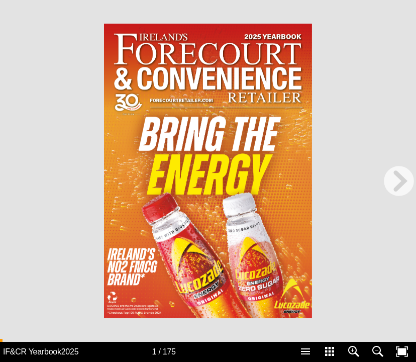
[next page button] (399, 181)
